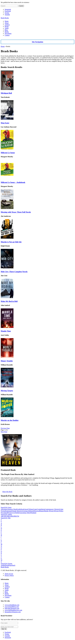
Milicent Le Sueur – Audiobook (13, 182)
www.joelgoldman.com (12, 605)
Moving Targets (7, 391)
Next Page (4, 432)
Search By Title (6, 518)
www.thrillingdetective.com (13, 610)
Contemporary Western (52, 509)
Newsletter (8, 33)
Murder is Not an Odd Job (11, 242)
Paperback (12, 565)
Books (7, 26)
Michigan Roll (6, 93)
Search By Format (6, 563)
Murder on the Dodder (10, 420)
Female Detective (17, 511)
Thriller (17, 513)
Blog (6, 30)
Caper (35, 509)
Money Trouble (7, 361)
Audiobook (20, 509)
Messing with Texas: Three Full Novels (16, 212)
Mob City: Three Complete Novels (14, 272)
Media (7, 32)
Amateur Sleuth (12, 509)
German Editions (28, 511)
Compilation (41, 509)
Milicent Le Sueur (8, 153)
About (7, 23)
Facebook (8, 11)
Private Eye (11, 513)
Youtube (7, 14)
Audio (7, 28)
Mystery (56, 511)
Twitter (7, 13)
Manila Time (6, 331)
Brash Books (5, 18)
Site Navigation (37, 42)
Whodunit (33, 513)
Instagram (8, 9)
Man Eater (5, 123)
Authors (7, 25)
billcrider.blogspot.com (12, 608)
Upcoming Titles (25, 513)
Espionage (8, 511)
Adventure (4, 509)
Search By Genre (6, 507)
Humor (41, 511)
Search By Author (6, 514)
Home (6, 21)
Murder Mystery (49, 511)
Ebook (7, 565)
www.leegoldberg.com (12, 606)
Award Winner (28, 509)
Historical (36, 511)
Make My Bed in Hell (9, 301)
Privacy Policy (9, 575)
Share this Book (7, 491)
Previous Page (5, 428)
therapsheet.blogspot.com (13, 612)
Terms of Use (9, 574)
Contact (7, 35)
